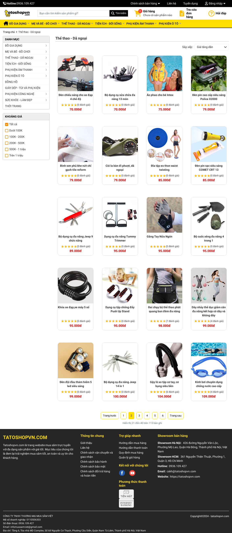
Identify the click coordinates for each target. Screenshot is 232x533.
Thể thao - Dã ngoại (83, 23)
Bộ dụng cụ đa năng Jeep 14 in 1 (120, 384)
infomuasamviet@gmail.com (26, 527)
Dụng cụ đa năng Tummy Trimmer (120, 238)
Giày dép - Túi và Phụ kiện (22, 88)
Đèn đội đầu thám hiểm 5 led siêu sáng (76, 384)
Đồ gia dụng (21, 23)
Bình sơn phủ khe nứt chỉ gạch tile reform (75, 167)
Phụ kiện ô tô (182, 23)
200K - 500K (17, 143)
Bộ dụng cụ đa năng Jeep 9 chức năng (75, 238)
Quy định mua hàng (131, 452)
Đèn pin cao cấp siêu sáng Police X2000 (208, 97)
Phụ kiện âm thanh (152, 23)
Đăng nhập (216, 3)
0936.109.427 (25, 3)
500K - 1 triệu (17, 149)
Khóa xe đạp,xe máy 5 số (73, 307)
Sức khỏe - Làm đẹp (18, 100)
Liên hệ (171, 3)
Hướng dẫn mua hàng (132, 443)
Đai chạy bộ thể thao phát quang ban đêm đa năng (164, 309)
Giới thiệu (86, 443)
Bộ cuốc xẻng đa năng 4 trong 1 (209, 238)
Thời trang (13, 106)
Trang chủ (9, 31)
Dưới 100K (15, 130)
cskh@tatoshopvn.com (181, 471)
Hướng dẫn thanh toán (133, 447)
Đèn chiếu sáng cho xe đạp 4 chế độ (76, 97)
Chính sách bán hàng (144, 3)
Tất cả (13, 124)
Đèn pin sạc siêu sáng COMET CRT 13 (209, 167)
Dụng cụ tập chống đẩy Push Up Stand (119, 309)
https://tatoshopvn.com (185, 476)
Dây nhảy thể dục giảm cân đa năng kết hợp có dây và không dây (209, 311)
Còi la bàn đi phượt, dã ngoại (120, 167)
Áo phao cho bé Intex (160, 95)
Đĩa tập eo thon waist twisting (164, 167)
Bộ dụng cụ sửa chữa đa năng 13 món (120, 97)
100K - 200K (17, 136)
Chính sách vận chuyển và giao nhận (96, 454)
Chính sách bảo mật (92, 466)
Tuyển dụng (190, 3)
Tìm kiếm (120, 13)
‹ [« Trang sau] (110, 415)
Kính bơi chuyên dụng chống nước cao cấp (209, 384)
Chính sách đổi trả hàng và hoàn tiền (95, 473)
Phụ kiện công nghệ (19, 94)
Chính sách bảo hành (93, 461)
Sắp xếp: (187, 47)
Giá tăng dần (205, 47)
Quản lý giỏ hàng (129, 457)
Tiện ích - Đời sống (118, 23)
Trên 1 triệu (16, 155)
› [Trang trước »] (176, 415)
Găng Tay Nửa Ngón (159, 236)
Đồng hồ (11, 81)
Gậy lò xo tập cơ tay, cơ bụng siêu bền (164, 384)
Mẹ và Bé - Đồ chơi (49, 23)
